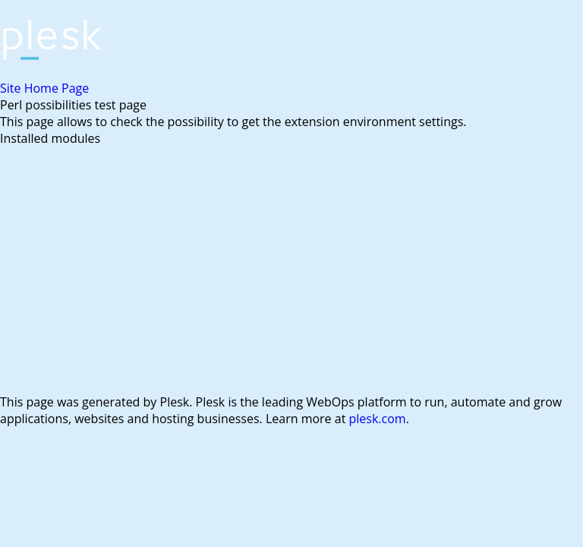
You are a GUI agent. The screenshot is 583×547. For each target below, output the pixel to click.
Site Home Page (44, 88)
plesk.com (377, 418)
